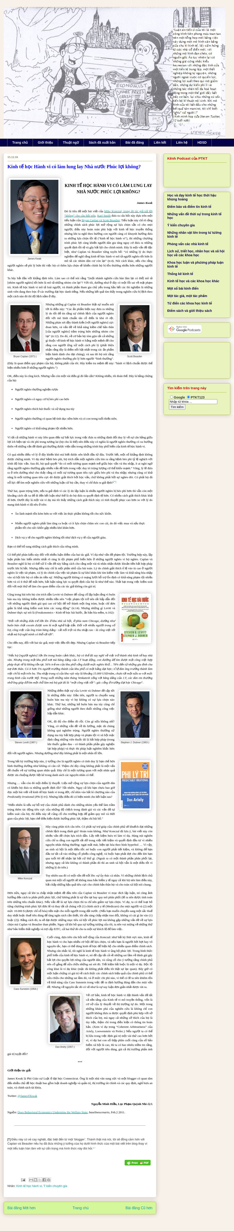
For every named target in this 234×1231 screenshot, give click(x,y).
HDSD (202, 142)
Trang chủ (20, 142)
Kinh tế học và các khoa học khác (193, 281)
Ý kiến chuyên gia (55, 1186)
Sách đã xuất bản (102, 142)
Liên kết (160, 142)
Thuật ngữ (71, 142)
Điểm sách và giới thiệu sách (189, 311)
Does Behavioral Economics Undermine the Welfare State (53, 1112)
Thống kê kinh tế (180, 274)
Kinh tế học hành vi (29, 1186)
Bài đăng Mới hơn (21, 1208)
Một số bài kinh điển (183, 288)
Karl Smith (104, 215)
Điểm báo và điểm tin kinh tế (189, 207)
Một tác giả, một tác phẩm (187, 296)
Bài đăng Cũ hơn (139, 1208)
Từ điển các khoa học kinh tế (189, 303)
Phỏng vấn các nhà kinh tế (187, 244)
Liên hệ (181, 142)
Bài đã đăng (134, 142)
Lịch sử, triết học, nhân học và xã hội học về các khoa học (196, 253)
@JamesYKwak (27, 1096)
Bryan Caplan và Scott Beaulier (101, 220)
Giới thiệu (45, 142)
